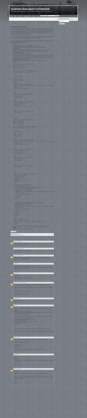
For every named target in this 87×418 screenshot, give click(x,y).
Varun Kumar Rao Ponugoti (18, 282)
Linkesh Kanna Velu (17, 255)
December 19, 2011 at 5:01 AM (18, 351)
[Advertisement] (33, 21)
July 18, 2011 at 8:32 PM (17, 252)
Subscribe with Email (64, 18)
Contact (33, 16)
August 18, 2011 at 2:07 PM (18, 270)
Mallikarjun (16, 298)
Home (11, 16)
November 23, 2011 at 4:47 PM (18, 334)
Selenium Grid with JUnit (18, 27)
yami (14, 305)
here (26, 45)
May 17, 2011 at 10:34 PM (18, 245)
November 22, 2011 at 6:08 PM (18, 302)
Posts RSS (20, 16)
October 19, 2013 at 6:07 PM (18, 384)
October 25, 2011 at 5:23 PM (18, 295)
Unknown (15, 273)
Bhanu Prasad (16, 368)
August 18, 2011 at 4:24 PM (18, 279)
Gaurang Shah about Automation (30, 9)
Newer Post (13, 414)
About (15, 16)
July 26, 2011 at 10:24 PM (18, 260)
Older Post (52, 414)
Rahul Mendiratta (17, 241)
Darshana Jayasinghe (17, 248)
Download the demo (15, 43)
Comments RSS (27, 16)
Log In (38, 16)
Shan (15, 263)
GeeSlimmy (16, 337)
